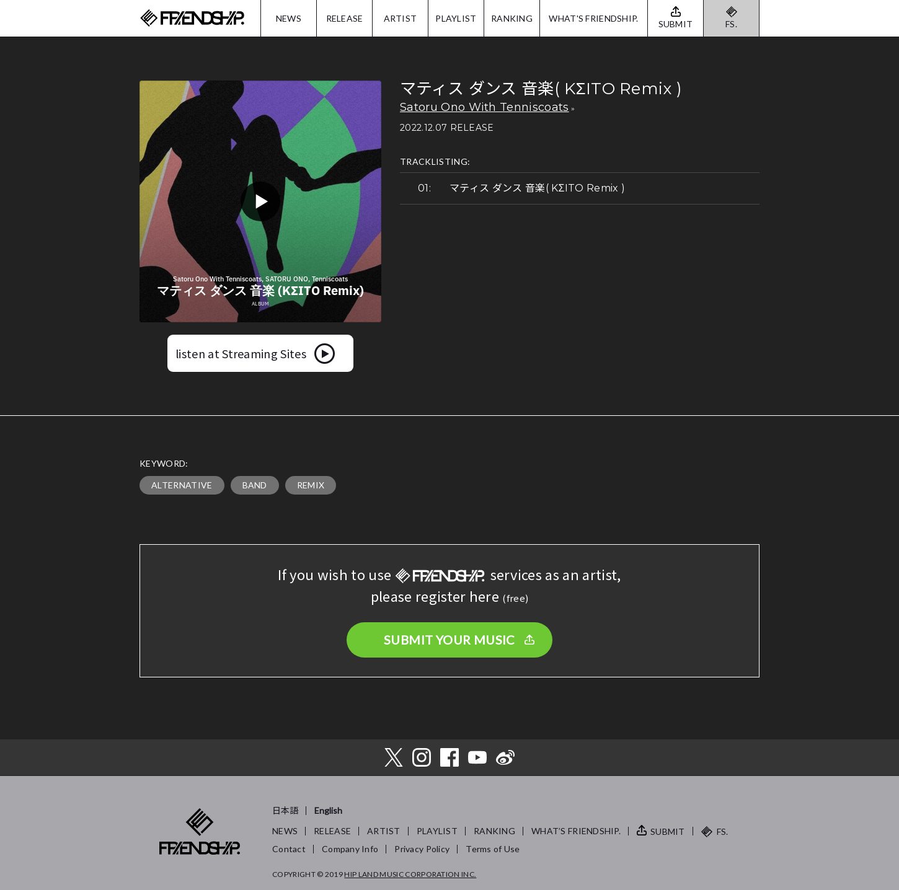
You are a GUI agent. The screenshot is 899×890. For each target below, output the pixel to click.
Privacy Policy (422, 849)
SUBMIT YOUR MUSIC (449, 639)
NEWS (288, 18)
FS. (731, 24)
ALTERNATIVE (182, 485)
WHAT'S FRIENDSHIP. (593, 18)
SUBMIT (667, 831)
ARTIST (400, 18)
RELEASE (344, 18)
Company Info (350, 849)
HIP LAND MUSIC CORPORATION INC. (410, 874)
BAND (254, 485)
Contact (289, 849)
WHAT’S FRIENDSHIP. (576, 831)
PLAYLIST (455, 18)
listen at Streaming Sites (240, 353)
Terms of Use (493, 849)
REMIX (311, 485)
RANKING (512, 18)
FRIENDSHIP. (192, 18)
